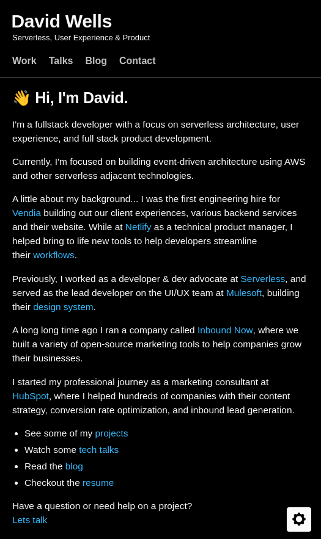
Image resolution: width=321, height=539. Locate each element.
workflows (54, 255)
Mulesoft (244, 293)
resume (98, 482)
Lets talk (29, 520)
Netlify (138, 227)
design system (63, 307)
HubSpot (30, 396)
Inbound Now (225, 330)
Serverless (263, 278)
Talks (61, 61)
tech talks (99, 449)
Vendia (26, 213)
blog (74, 466)
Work (24, 61)
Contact (137, 61)
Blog (96, 61)
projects (111, 433)
